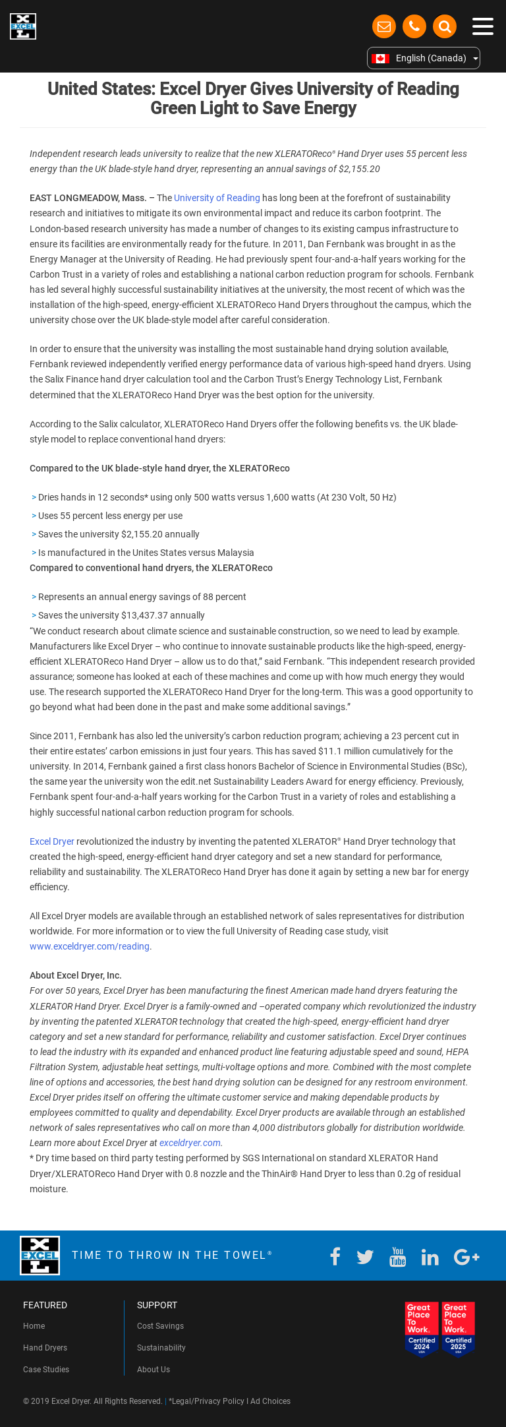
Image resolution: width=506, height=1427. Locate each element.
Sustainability (161, 1347)
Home (34, 1326)
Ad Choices (270, 1401)
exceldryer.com (190, 1143)
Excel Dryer (52, 841)
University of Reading (217, 198)
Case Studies (46, 1369)
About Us (153, 1369)
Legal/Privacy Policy (208, 1401)
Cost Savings (160, 1326)
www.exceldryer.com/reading (90, 946)
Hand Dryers (45, 1347)
